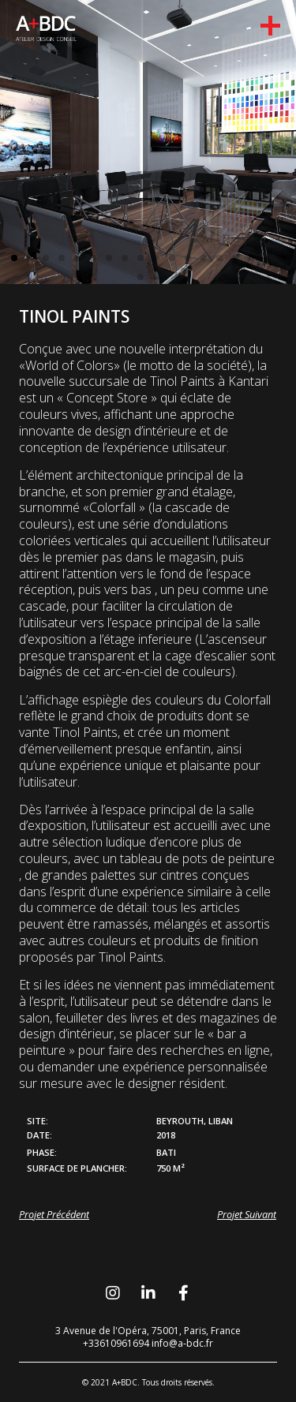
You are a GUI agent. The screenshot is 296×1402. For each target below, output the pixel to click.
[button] (14, 258)
